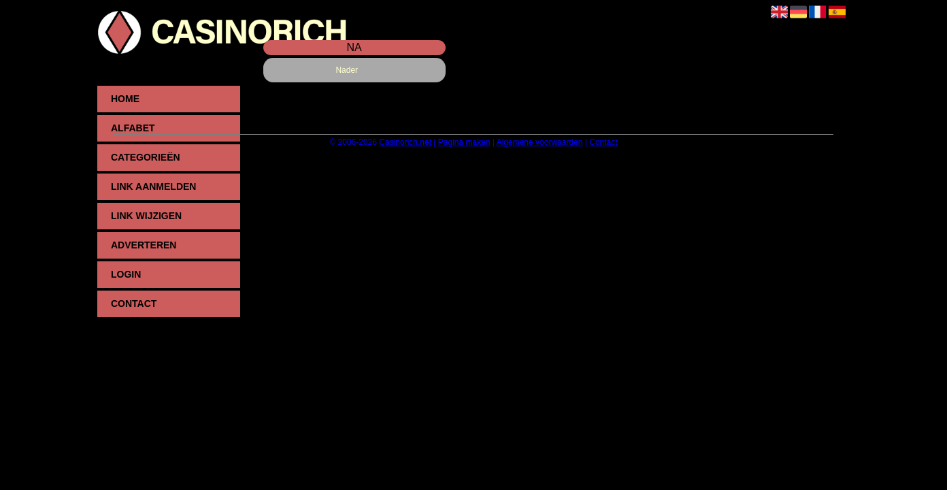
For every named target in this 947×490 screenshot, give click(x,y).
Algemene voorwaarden (540, 142)
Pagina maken (464, 142)
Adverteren (143, 245)
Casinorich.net (405, 142)
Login (126, 274)
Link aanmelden (153, 186)
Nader (346, 70)
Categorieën (145, 157)
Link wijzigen (146, 215)
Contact (133, 303)
